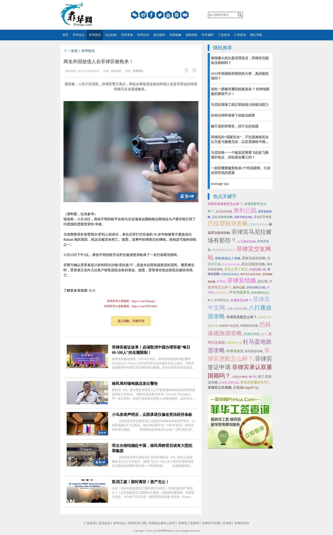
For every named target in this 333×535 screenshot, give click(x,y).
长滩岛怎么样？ (241, 300)
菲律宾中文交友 (229, 325)
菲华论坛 (79, 35)
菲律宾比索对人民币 (162, 523)
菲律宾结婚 (241, 280)
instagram (176, 15)
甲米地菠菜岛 (239, 292)
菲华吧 (227, 523)
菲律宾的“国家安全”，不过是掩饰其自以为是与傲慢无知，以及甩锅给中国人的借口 (240, 141)
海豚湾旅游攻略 (243, 217)
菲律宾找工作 (233, 342)
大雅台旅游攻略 (236, 308)
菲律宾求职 (252, 334)
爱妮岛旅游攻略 (254, 258)
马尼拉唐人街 (257, 269)
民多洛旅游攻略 (231, 264)
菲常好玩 (143, 35)
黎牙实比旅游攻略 (250, 274)
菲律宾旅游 (234, 351)
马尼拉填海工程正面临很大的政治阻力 (240, 104)
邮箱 (185, 15)
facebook (151, 15)
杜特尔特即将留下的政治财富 (233, 115)
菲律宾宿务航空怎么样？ (225, 204)
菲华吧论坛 (221, 300)
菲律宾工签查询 (188, 523)
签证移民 (159, 35)
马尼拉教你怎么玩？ (223, 249)
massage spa (220, 183)
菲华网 (162, 530)
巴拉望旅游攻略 (228, 223)
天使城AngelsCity (246, 387)
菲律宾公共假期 (219, 387)
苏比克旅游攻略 (253, 264)
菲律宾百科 (241, 523)
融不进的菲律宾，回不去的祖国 (234, 126)
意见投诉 (104, 523)
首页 (65, 35)
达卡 (264, 334)
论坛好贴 (111, 35)
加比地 (262, 281)
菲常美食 (127, 35)
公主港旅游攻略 (247, 241)
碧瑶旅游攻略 (254, 351)
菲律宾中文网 (211, 523)
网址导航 (256, 35)
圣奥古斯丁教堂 (236, 269)
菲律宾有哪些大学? (254, 382)
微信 (134, 15)
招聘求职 (192, 35)
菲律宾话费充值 (258, 224)
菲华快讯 (95, 35)
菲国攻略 (175, 35)
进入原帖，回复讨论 (131, 321)
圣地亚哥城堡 (262, 217)
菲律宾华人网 (137, 523)
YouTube (168, 15)
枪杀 (92, 290)
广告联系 (90, 523)
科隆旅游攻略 (249, 325)
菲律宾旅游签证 (230, 274)
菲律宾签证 (221, 292)
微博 (143, 15)
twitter (160, 15)
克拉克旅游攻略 (222, 217)
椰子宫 (253, 376)
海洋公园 (239, 287)
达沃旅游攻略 (224, 211)
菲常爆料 (208, 35)
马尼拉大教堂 (239, 376)
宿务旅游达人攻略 (227, 258)
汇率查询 (240, 35)
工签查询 (224, 35)
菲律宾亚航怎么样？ (241, 317)
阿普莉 (221, 281)
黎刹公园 (245, 210)
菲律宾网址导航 (256, 287)
